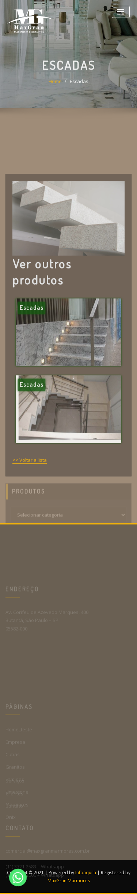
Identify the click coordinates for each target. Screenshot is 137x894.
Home (55, 88)
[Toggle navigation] (121, 12)
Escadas (79, 88)
